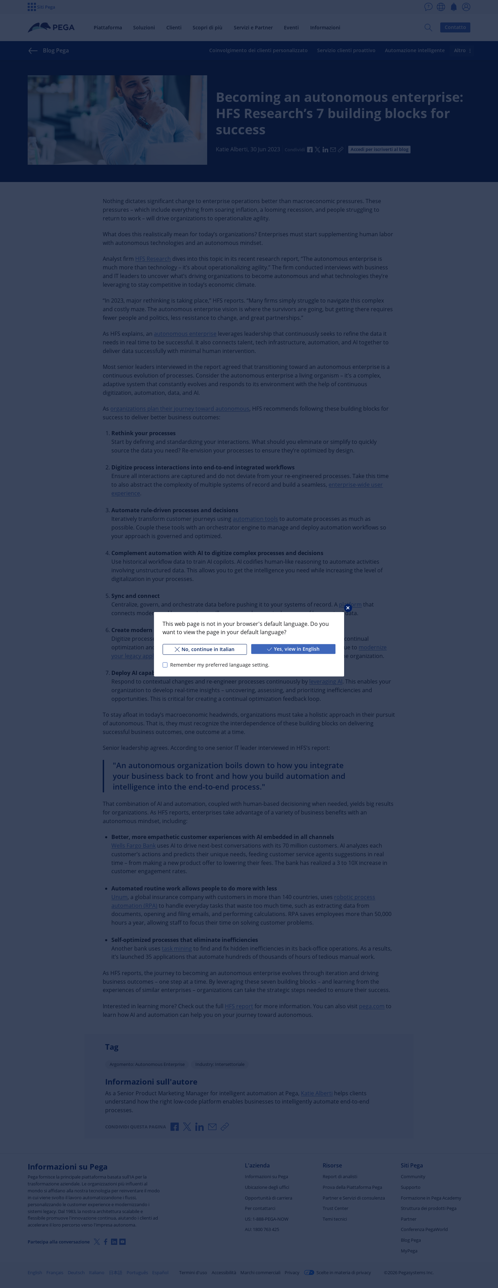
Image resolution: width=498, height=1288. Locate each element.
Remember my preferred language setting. (219, 664)
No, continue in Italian (204, 649)
